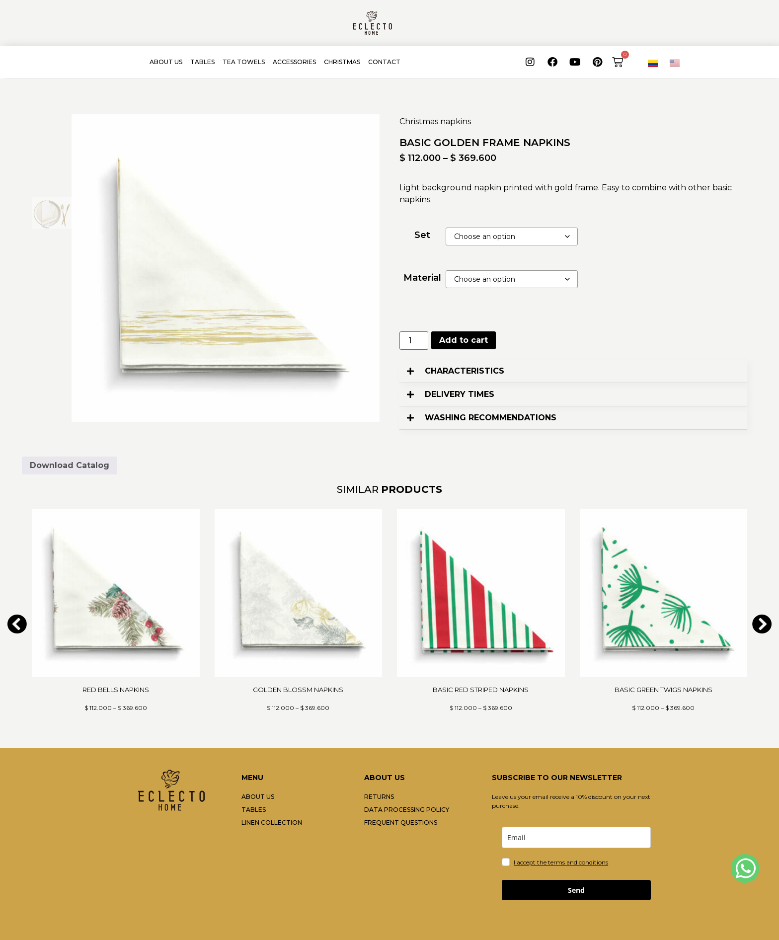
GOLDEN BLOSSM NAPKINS (298, 690)
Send (576, 890)
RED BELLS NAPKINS (115, 690)
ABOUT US (166, 62)
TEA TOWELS (244, 62)
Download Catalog (69, 465)
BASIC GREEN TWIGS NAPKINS (663, 690)
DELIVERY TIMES (459, 394)
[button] (573, 371)
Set (422, 235)
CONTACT (384, 62)
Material (422, 278)
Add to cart (463, 340)
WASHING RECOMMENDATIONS (490, 417)
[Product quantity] (413, 340)
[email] (576, 837)
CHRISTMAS (342, 62)
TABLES (202, 62)
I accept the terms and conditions (561, 862)
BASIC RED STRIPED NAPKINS (481, 690)
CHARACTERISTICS (464, 371)
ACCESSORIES (294, 62)
